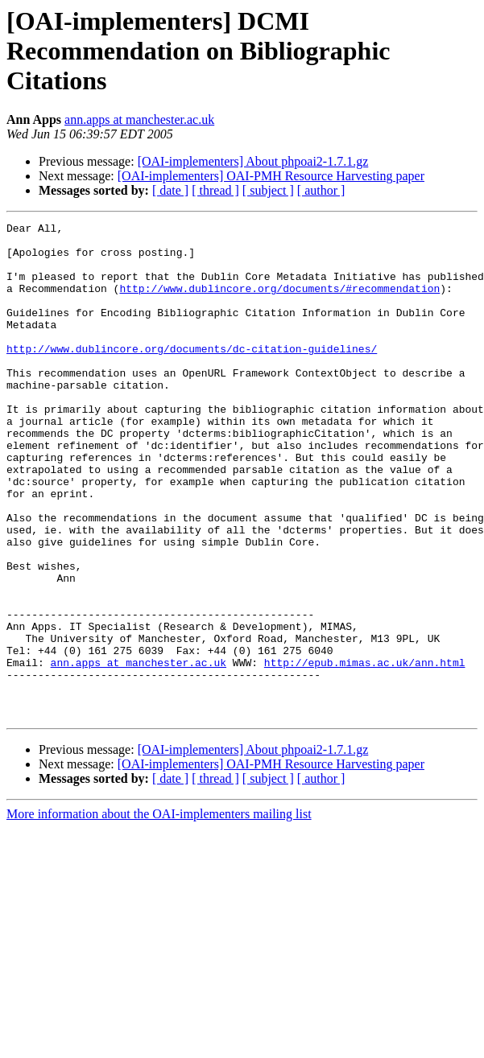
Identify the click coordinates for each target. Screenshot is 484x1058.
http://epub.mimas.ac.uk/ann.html (364, 751)
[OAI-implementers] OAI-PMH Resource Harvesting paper (271, 176)
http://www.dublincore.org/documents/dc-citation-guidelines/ (191, 375)
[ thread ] (215, 190)
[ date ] (170, 190)
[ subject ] (268, 190)
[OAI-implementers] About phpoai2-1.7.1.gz (253, 161)
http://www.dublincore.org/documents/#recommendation (279, 302)
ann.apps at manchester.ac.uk (139, 119)
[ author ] (321, 190)
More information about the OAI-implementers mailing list (159, 913)
